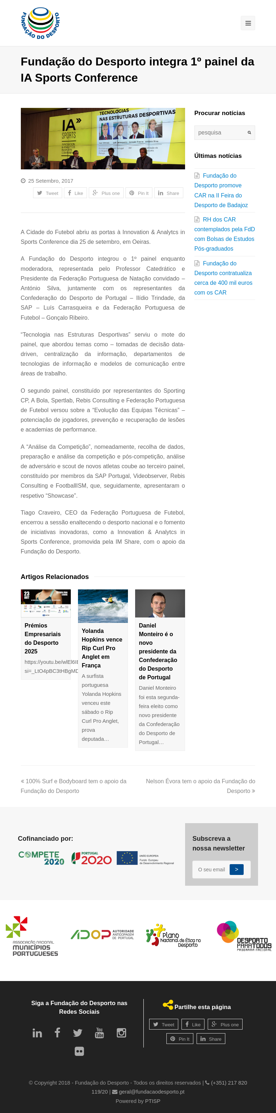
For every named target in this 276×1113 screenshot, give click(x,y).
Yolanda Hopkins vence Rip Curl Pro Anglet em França (102, 648)
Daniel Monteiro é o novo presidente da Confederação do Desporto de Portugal (158, 651)
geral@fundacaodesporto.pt (151, 1092)
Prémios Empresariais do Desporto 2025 (43, 638)
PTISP (153, 1101)
